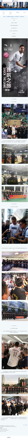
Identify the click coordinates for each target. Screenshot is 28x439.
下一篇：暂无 (1, 427)
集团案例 (5, 9)
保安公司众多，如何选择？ (3, 431)
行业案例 (10, 12)
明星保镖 (7, 9)
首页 (2, 9)
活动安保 (24, 12)
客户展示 (3, 12)
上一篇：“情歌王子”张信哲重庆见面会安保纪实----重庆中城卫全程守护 (8, 426)
